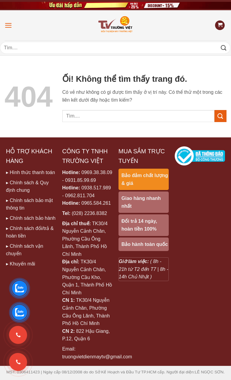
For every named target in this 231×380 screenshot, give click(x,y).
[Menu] (8, 25)
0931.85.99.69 (80, 180)
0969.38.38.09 (97, 172)
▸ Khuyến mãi (20, 263)
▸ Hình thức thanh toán (30, 172)
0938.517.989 (96, 187)
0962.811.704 (80, 195)
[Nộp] (224, 48)
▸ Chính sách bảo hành (31, 218)
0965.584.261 (96, 203)
